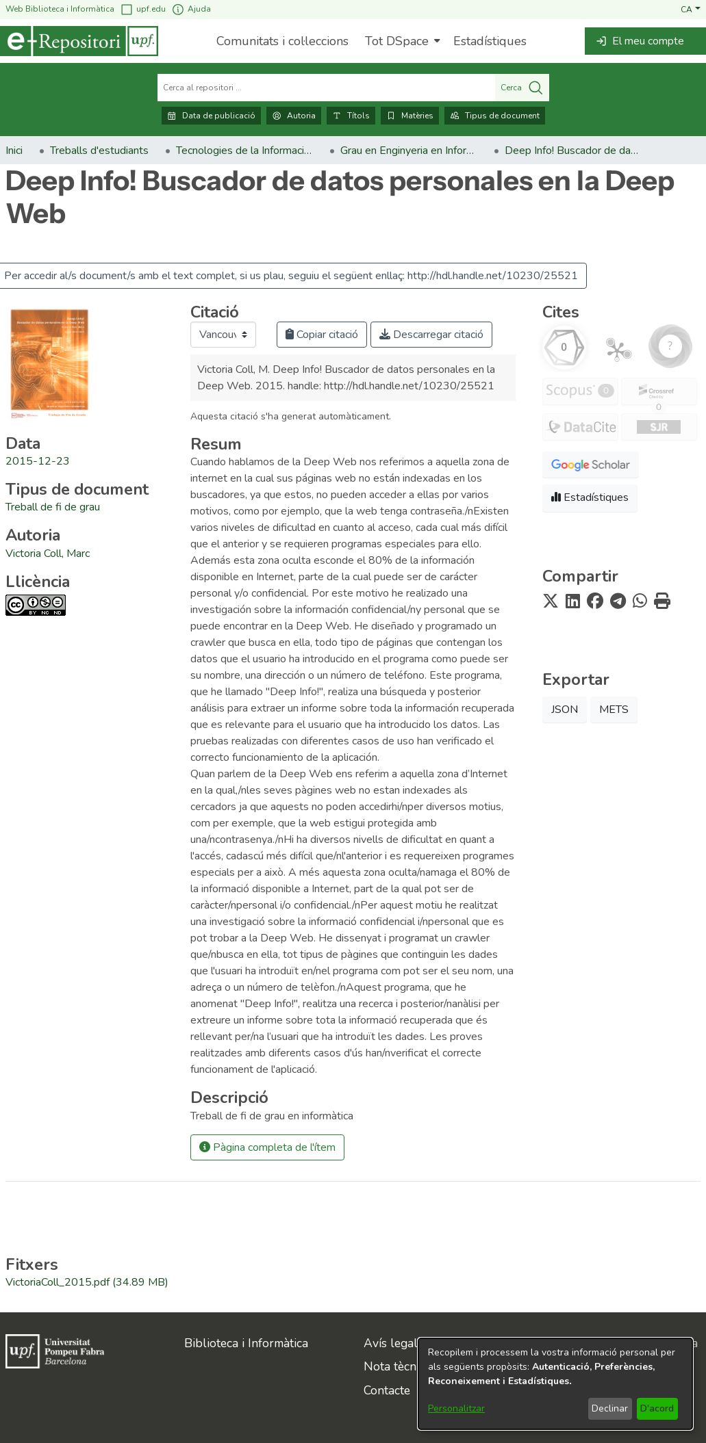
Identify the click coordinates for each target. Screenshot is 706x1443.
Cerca (522, 87)
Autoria (294, 115)
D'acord (657, 1408)
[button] (691, 9)
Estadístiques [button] (590, 497)
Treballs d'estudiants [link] (99, 150)
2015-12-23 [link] (37, 461)
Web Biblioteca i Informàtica (59, 8)
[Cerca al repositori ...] (326, 87)
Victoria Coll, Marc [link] (47, 553)
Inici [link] (14, 150)
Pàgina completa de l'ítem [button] (267, 1147)
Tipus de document (495, 115)
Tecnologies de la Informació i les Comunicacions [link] (244, 150)
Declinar (610, 1408)
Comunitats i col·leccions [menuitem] (282, 41)
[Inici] (79, 41)
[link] (52, 507)
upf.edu (143, 9)
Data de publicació (211, 115)
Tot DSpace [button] (397, 41)
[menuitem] (401, 41)
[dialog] (555, 1383)
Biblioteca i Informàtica (246, 1343)
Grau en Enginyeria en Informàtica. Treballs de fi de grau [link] (408, 150)
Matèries (409, 115)
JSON (564, 709)
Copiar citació (322, 334)
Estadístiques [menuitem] (490, 41)
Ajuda (191, 9)
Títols (351, 115)
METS (614, 709)
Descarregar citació (431, 334)
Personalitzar (456, 1408)
